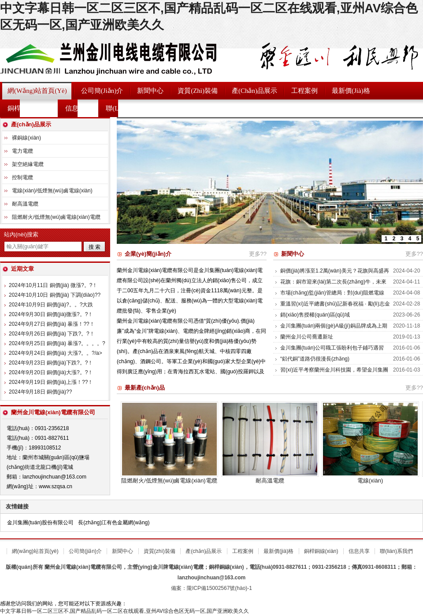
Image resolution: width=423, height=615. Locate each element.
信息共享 (78, 108)
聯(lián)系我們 (127, 108)
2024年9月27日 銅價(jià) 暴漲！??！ (52, 324)
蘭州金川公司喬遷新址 (306, 337)
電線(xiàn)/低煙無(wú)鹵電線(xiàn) (52, 191)
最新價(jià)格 (351, 90)
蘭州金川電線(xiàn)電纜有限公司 (110, 57)
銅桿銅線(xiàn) (29, 108)
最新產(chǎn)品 (145, 387)
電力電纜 (22, 151)
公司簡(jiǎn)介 (102, 90)
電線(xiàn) (370, 480)
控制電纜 (22, 177)
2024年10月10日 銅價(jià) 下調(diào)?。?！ (54, 295)
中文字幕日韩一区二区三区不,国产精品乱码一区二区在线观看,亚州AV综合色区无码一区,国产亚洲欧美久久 (124, 611)
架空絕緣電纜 (28, 164)
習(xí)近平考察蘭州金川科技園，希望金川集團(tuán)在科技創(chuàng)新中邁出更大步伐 (334, 374)
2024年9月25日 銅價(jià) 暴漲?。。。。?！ (60, 343)
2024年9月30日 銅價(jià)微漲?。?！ (51, 314)
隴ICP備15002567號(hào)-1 (219, 588)
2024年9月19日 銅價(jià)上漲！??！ (51, 382)
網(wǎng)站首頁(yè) (37, 90)
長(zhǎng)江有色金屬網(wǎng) (113, 522)
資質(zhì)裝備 (198, 90)
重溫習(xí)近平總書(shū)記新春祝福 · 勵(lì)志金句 (335, 308)
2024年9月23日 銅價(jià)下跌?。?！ (51, 363)
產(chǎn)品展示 (254, 90)
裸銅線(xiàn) (26, 138)
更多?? (258, 253)
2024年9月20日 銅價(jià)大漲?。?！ (51, 372)
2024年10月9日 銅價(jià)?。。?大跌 (51, 305)
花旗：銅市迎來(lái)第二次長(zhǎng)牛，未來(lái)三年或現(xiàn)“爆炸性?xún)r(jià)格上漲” (333, 286)
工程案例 (304, 90)
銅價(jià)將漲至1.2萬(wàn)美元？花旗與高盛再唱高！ (334, 275)
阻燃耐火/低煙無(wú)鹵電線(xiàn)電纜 (169, 480)
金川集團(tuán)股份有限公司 (40, 522)
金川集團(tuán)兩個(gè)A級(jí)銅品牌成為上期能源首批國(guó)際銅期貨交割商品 (333, 330)
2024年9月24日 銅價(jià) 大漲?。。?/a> (55, 353)
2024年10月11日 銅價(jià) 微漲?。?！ (53, 285)
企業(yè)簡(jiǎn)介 (148, 253)
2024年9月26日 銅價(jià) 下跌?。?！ (52, 334)
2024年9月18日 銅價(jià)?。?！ (40, 392)
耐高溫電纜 (270, 480)
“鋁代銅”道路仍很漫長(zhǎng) (314, 359)
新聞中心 (150, 90)
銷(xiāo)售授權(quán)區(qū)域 (315, 315)
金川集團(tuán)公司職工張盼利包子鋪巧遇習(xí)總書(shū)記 (332, 352)
